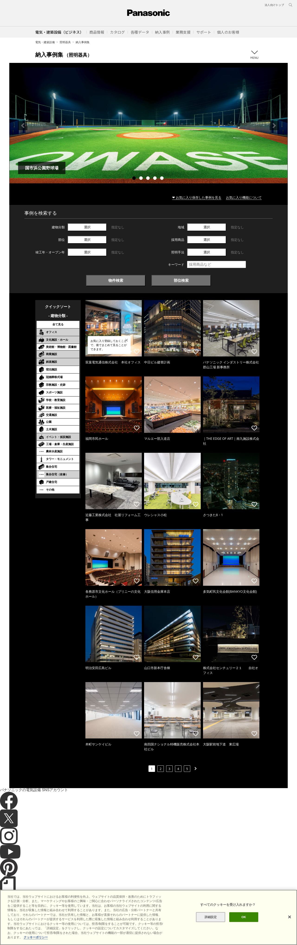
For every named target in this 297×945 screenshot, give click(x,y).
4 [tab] (155, 178)
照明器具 (65, 42)
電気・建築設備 (45, 42)
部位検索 (181, 280)
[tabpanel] (148, 125)
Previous (22, 125)
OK (243, 927)
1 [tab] (134, 178)
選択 (87, 227)
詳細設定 (211, 927)
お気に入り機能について (244, 197)
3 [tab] (148, 178)
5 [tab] (162, 178)
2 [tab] (141, 178)
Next (274, 125)
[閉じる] (289, 927)
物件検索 (115, 280)
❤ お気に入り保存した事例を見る (196, 197)
